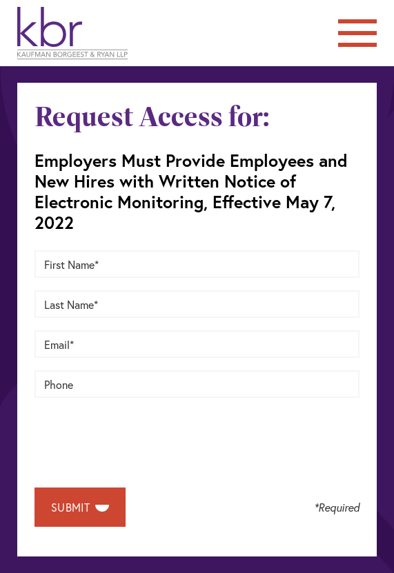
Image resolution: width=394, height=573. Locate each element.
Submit (80, 507)
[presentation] (139, 437)
